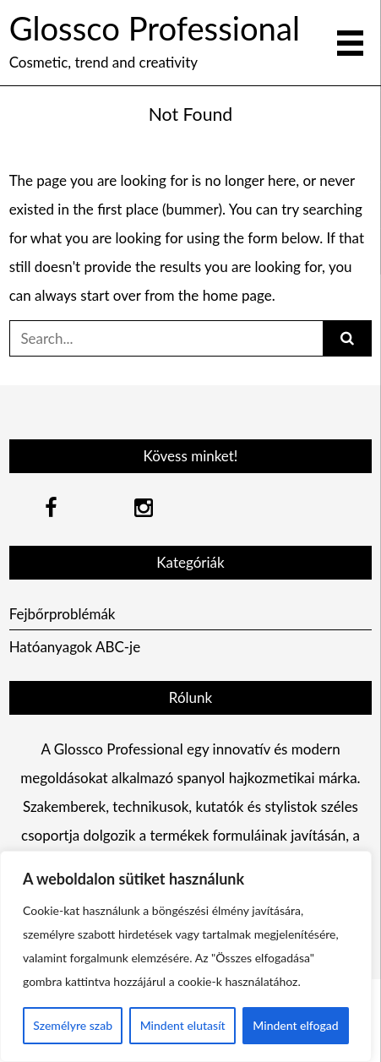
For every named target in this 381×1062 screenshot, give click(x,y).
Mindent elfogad (295, 1025)
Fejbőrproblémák (62, 614)
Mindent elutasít (183, 1025)
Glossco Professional (154, 27)
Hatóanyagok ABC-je (75, 647)
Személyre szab (72, 1025)
